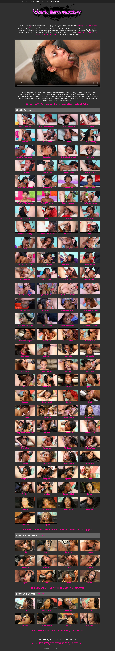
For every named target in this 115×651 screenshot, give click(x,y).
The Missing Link (68, 280)
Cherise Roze (25, 525)
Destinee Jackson (90, 433)
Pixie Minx (25, 509)
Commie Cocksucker (68, 203)
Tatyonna (25, 583)
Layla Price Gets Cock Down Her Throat (66, 642)
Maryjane (47, 525)
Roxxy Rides (68, 356)
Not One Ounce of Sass (90, 325)
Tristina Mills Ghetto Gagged (63, 644)
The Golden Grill (47, 142)
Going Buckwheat (89, 280)
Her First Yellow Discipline (25, 264)
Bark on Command (90, 172)
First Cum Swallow (68, 249)
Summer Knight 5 (68, 417)
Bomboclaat (46, 157)
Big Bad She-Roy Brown (46, 295)
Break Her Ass (90, 157)
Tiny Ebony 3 (68, 448)
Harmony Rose (68, 433)
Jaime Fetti (47, 494)
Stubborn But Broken (25, 126)
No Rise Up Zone (90, 264)
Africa (46, 583)
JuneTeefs (68, 218)
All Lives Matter (89, 218)
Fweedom (25, 142)
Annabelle (90, 552)
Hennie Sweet (46, 463)
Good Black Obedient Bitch (47, 234)
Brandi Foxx (89, 509)
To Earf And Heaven (68, 172)
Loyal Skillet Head (46, 249)
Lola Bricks (25, 463)
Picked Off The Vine (47, 203)
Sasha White (46, 509)
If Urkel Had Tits (68, 341)
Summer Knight (47, 610)
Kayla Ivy (89, 494)
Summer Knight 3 (68, 463)
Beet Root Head (25, 310)
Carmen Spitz (25, 356)
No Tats (68, 142)
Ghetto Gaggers (21, 2)
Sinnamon (68, 552)
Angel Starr (46, 567)
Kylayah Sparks (46, 387)
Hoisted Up (89, 234)
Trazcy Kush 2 (25, 479)
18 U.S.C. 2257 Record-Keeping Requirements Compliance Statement (57, 649)
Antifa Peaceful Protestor (89, 203)
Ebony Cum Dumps (53, 2)
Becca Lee (90, 610)
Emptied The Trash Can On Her (25, 157)
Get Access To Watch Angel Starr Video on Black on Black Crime (57, 104)
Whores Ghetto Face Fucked (45, 642)
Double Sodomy (47, 172)
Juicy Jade (25, 625)
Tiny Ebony (25, 494)
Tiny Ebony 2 (68, 479)
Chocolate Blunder (46, 280)
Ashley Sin (90, 402)
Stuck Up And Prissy (90, 142)
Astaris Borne (68, 509)
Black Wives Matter (68, 188)
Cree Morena (47, 448)
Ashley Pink (68, 610)
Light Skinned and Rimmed (90, 310)
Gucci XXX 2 (68, 387)
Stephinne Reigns (89, 448)
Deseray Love (25, 567)
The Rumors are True (89, 295)
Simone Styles (25, 448)
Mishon (68, 625)
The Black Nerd (46, 310)
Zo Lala (25, 387)
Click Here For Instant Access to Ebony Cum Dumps (57, 630)
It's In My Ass (47, 341)
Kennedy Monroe (46, 625)
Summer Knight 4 (90, 417)
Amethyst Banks (90, 341)
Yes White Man (89, 249)
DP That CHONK (25, 172)
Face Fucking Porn (77, 644)
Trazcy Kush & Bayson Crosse (25, 433)
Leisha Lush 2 (90, 356)
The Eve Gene (90, 126)
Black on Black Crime (37, 2)
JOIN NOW (37, 110)
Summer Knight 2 (68, 494)
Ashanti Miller (25, 371)
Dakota (68, 583)
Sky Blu (68, 402)
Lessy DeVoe (47, 417)
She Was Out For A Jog (25, 234)
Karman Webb (89, 463)
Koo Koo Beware (47, 188)
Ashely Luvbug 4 (47, 371)
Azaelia (90, 479)
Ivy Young (25, 402)
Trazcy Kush (46, 479)
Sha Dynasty (68, 371)
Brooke (46, 552)
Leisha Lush (89, 371)
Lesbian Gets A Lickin (68, 126)
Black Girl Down (46, 264)
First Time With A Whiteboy (25, 203)
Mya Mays (47, 433)
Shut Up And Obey (25, 280)
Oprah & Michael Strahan (68, 325)
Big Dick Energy (25, 218)
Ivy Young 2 (89, 387)
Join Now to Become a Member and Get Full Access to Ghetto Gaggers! (57, 529)
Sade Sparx (46, 356)
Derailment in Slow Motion (25, 325)
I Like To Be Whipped (25, 341)
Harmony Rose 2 (47, 402)
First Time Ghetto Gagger (46, 126)
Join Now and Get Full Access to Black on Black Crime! (57, 587)
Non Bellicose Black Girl (68, 295)
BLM (46, 218)
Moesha (89, 583)
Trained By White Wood (68, 157)
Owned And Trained (68, 264)
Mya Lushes (90, 625)
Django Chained (47, 325)
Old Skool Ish (68, 234)
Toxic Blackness (90, 188)
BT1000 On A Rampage (68, 310)
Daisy (25, 552)
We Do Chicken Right (25, 295)
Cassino (68, 567)
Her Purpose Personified (25, 188)
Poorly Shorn (25, 249)
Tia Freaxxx (89, 567)
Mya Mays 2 (25, 417)
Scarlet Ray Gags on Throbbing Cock (42, 644)
